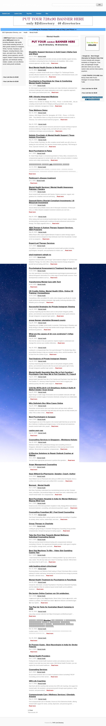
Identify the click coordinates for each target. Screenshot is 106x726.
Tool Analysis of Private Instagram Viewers (48, 359)
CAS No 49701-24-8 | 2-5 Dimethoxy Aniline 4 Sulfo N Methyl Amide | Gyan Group (52, 389)
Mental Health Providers (39, 656)
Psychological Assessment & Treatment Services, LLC (53, 268)
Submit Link (6, 13)
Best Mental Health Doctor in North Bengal (47, 67)
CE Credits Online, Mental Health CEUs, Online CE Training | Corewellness (51, 292)
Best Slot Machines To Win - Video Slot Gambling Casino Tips (50, 552)
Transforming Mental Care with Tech (45, 282)
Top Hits (29, 13)
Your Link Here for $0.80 (10, 77)
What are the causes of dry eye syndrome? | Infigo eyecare (51, 335)
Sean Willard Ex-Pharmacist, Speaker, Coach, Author (52, 474)
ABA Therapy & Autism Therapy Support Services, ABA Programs (51, 229)
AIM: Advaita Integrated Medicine (43, 97)
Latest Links (18, 13)
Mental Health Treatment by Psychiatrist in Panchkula (52, 580)
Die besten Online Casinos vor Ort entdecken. (49, 593)
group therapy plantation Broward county (47, 320)
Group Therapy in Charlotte (41, 524)
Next (31, 710)
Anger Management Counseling (43, 465)
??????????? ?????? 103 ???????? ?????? (49, 164)
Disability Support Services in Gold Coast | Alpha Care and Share (53, 53)
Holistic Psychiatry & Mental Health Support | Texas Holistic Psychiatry (51, 136)
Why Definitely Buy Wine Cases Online (46, 403)
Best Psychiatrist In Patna (40, 151)
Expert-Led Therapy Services (42, 243)
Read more (54, 63)
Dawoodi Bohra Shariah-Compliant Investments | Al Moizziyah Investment (51, 202)
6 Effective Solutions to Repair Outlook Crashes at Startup (51, 454)
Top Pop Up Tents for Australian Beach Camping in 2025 (51, 608)
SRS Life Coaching (37, 681)
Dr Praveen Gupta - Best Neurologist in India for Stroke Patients (53, 646)
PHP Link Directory (57, 722)
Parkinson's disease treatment (42, 178)
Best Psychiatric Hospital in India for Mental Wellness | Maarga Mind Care (53, 500)
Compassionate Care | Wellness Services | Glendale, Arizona (52, 696)
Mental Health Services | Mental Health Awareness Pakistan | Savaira (51, 188)
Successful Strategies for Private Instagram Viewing (52, 307)
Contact (38, 13)
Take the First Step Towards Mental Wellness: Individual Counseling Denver (49, 536)
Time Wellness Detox (38, 110)
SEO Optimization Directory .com (12, 32)
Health (26, 32)
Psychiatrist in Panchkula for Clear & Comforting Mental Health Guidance (50, 82)
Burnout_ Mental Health (39, 485)
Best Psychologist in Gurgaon (42, 417)
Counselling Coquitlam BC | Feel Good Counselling (51, 512)
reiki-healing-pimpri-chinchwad (42, 566)
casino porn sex (36, 430)
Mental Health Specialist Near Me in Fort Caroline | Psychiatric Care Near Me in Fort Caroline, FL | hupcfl (52, 373)
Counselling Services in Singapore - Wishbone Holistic (53, 440)
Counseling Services (38, 670)
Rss (47, 13)
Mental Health (34, 32)
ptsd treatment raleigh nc (40, 255)
